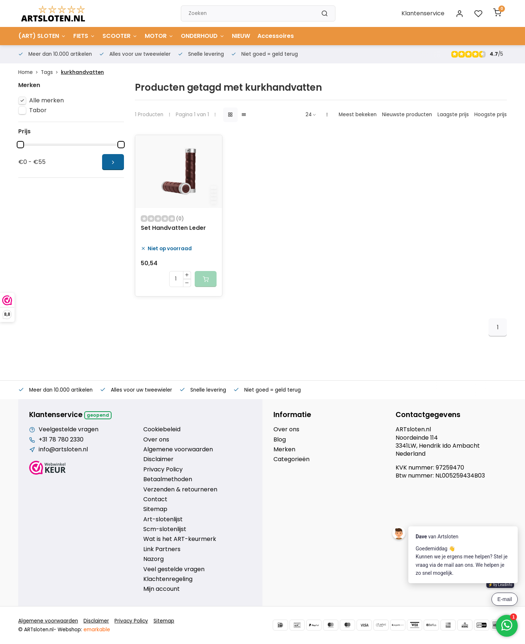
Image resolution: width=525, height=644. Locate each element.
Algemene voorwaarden (178, 449)
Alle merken (46, 101)
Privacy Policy (163, 470)
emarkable (96, 629)
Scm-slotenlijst (164, 529)
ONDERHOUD (203, 36)
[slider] (20, 144)
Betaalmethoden (167, 479)
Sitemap (155, 509)
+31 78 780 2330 (61, 440)
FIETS (84, 36)
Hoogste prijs (490, 114)
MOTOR (159, 36)
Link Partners (161, 549)
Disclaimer (158, 459)
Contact (155, 499)
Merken (284, 449)
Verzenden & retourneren (180, 490)
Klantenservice (422, 13)
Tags (51, 72)
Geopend (98, 415)
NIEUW (241, 36)
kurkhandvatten (82, 72)
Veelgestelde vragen (68, 429)
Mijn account (161, 589)
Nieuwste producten (407, 114)
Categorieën (291, 459)
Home (29, 72)
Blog (279, 440)
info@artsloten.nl (63, 449)
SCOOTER (119, 36)
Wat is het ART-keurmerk (179, 539)
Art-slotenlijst (163, 519)
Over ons (156, 440)
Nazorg (153, 559)
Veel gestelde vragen (174, 569)
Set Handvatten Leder (173, 228)
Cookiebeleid (161, 429)
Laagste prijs (453, 114)
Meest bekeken (358, 114)
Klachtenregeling (167, 579)
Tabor (38, 110)
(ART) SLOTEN (42, 36)
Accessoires (275, 36)
